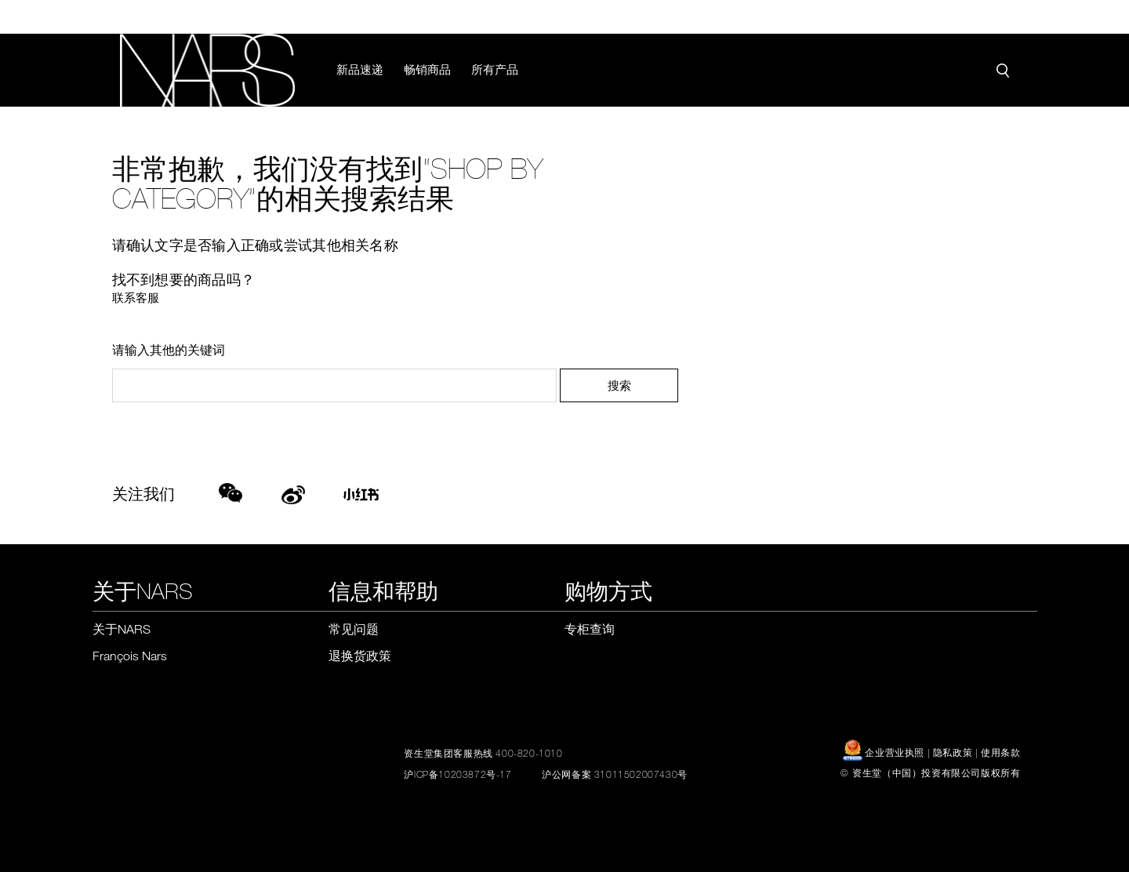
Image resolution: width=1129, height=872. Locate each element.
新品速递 (360, 69)
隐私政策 (952, 752)
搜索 (619, 385)
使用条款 (1000, 752)
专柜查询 (589, 629)
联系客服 (135, 297)
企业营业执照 (885, 752)
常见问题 (354, 629)
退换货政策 (360, 656)
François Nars (130, 656)
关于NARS (122, 629)
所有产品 (495, 69)
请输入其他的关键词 (168, 350)
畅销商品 (428, 69)
